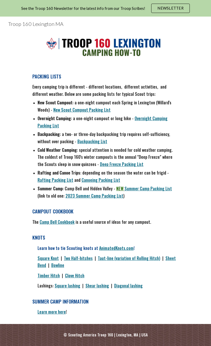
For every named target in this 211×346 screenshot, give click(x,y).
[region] (105, 8)
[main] (105, 194)
